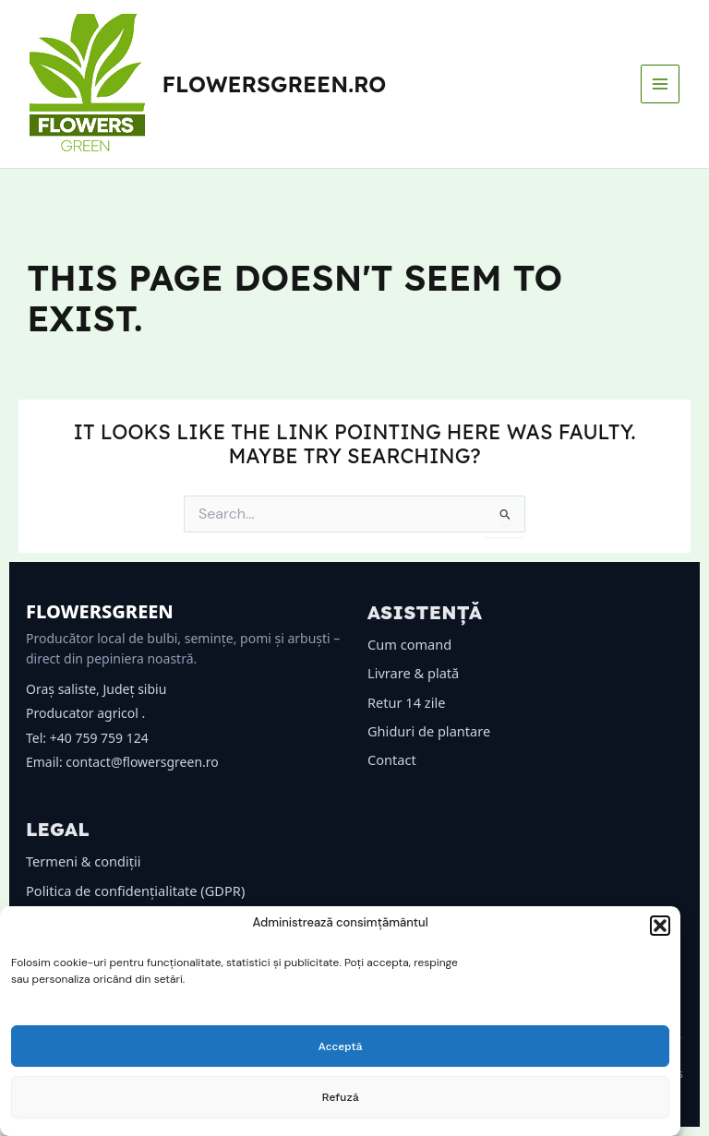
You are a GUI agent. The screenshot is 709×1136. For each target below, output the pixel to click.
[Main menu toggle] (660, 84)
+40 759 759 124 (99, 738)
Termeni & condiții (83, 861)
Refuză (340, 1097)
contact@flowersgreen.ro (142, 762)
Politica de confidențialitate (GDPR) (135, 890)
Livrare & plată (413, 673)
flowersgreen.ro (274, 84)
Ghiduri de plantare (428, 731)
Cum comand (409, 644)
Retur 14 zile (406, 702)
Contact (391, 759)
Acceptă (340, 1046)
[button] (660, 925)
